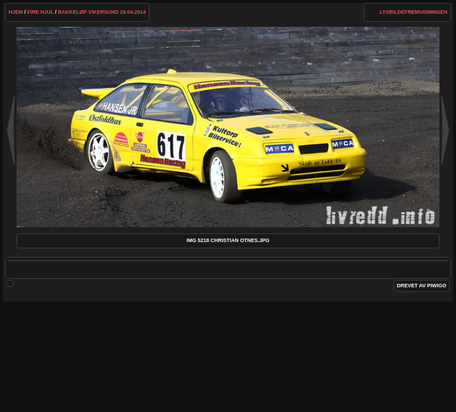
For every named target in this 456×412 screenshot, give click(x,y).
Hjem (16, 12)
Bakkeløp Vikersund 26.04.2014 (101, 12)
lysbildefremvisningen (413, 12)
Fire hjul (40, 12)
